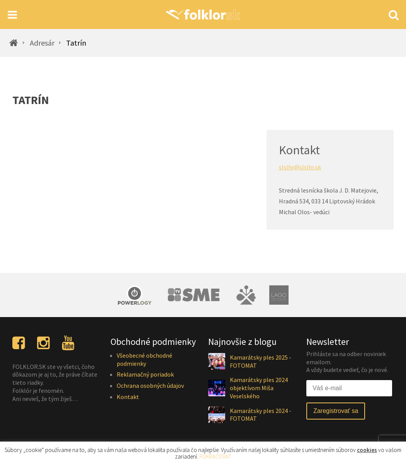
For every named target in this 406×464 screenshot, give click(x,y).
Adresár (42, 43)
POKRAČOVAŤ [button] (215, 456)
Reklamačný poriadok (145, 374)
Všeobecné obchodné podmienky (144, 359)
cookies (367, 450)
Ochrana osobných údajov (150, 385)
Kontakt (128, 397)
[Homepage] (203, 14)
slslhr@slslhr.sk (300, 167)
